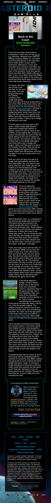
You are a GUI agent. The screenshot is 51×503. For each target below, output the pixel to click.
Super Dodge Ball (24, 108)
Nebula (22, 488)
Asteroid (22, 486)
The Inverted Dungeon (24, 398)
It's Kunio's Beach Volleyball (24, 315)
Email (37, 410)
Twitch (21, 410)
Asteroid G (14, 422)
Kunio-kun (33, 414)
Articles (22, 422)
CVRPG (29, 400)
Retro (36, 486)
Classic (29, 486)
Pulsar (29, 488)
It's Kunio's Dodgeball (30, 206)
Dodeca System (17, 402)
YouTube (29, 410)
